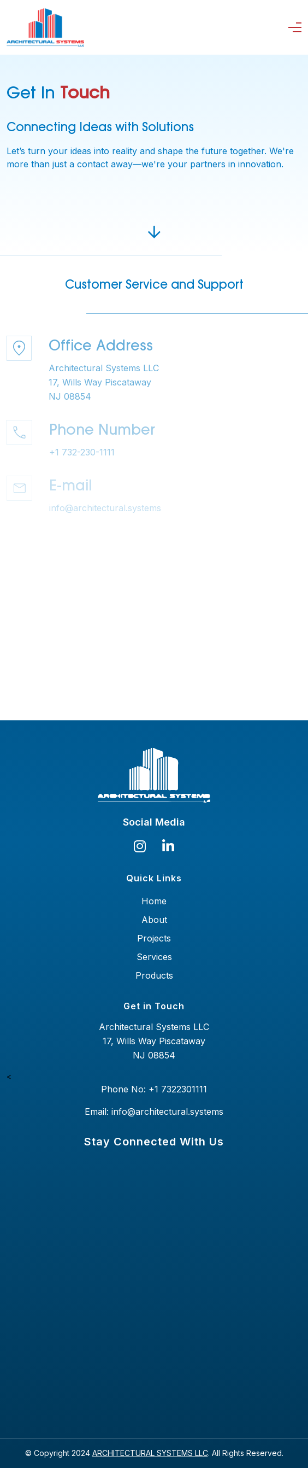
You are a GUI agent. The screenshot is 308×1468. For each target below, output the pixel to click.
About (154, 919)
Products (154, 975)
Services (154, 956)
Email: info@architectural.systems (154, 1111)
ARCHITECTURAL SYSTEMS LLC (150, 1453)
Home (154, 901)
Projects (154, 938)
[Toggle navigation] (297, 27)
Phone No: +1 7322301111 (154, 1089)
